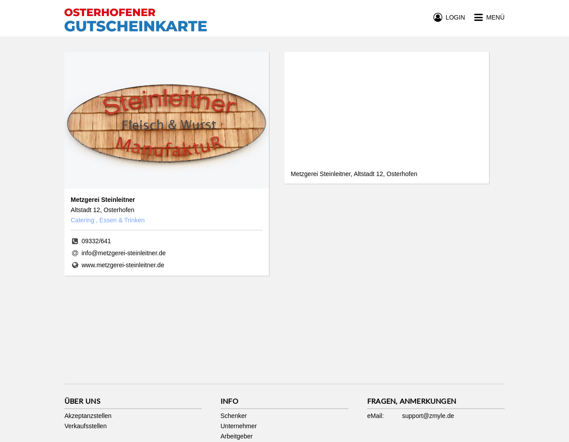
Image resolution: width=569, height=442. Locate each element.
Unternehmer (238, 426)
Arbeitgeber (236, 436)
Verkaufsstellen (85, 426)
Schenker (233, 415)
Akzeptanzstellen (88, 415)
